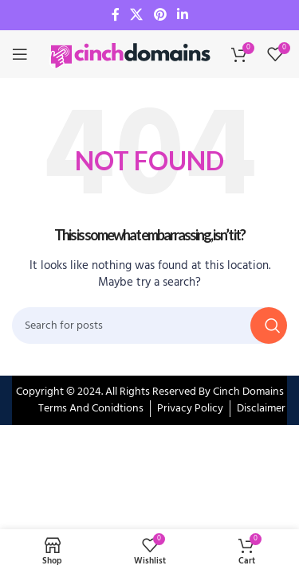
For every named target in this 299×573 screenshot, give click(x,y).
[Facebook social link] (115, 15)
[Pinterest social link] (159, 15)
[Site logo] (131, 54)
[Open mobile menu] (20, 54)
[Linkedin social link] (182, 15)
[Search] (149, 325)
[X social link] (136, 15)
